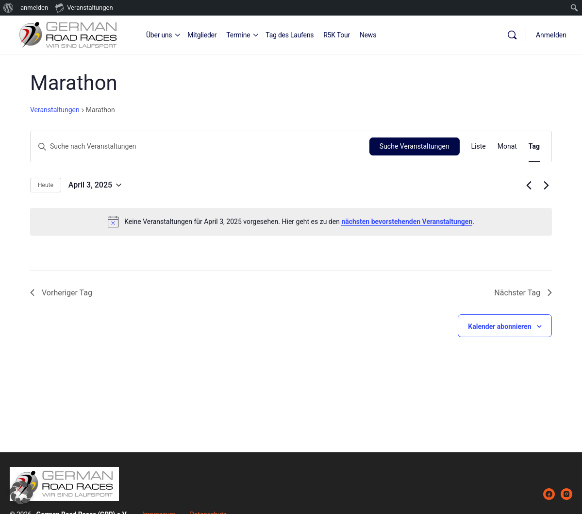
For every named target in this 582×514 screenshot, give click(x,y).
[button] (21, 492)
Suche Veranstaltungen (414, 146)
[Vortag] (528, 185)
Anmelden (551, 35)
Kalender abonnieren (499, 326)
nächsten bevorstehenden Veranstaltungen (406, 221)
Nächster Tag (523, 292)
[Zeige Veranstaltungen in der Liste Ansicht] (478, 146)
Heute (45, 185)
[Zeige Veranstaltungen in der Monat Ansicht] (507, 146)
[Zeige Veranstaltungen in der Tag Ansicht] (534, 146)
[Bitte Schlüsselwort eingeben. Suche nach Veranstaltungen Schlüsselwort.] (200, 146)
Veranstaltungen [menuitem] (84, 7)
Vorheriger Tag (61, 292)
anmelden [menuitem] (34, 7)
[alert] (291, 221)
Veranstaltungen (55, 110)
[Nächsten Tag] (546, 185)
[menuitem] (8, 8)
